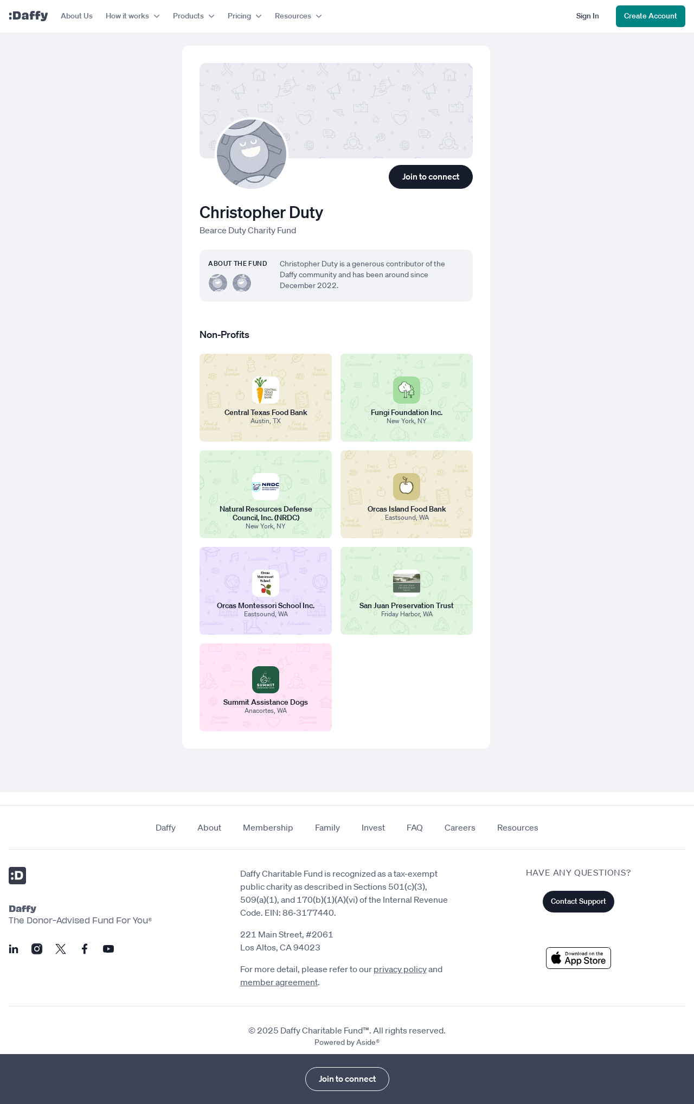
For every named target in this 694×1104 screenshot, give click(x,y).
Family (327, 827)
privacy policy (400, 968)
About (209, 827)
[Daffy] (28, 16)
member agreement (279, 982)
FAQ (415, 827)
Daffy (166, 827)
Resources (517, 827)
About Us (77, 16)
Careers (460, 827)
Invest (373, 827)
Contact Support (578, 901)
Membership (268, 827)
